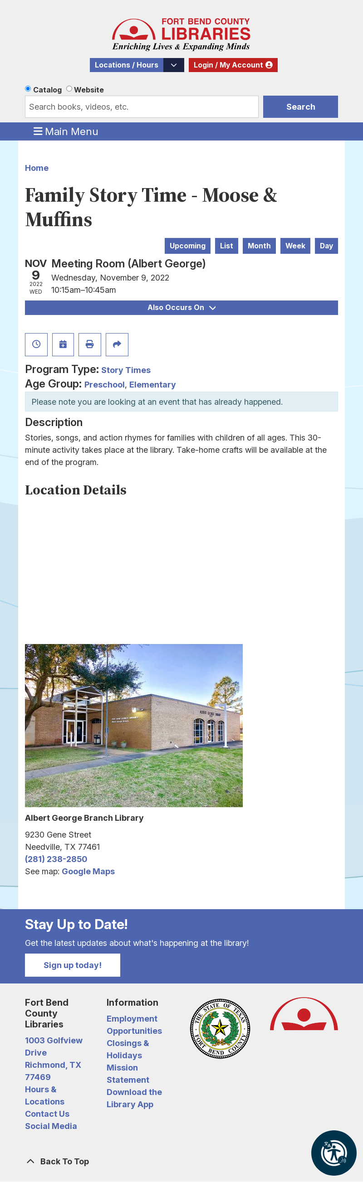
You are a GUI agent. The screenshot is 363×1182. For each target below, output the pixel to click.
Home (37, 168)
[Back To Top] (181, 1161)
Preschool (104, 384)
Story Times (126, 370)
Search (300, 106)
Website (89, 89)
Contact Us (47, 1114)
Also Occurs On (181, 307)
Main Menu (66, 131)
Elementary (152, 384)
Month (259, 246)
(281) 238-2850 (56, 859)
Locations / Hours (126, 65)
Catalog (47, 89)
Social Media (51, 1126)
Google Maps (88, 871)
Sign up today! (73, 965)
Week (295, 246)
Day (326, 246)
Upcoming (188, 246)
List (226, 246)
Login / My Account (228, 65)
